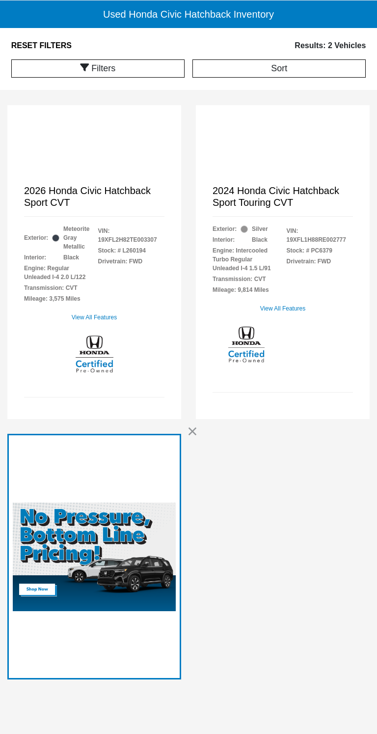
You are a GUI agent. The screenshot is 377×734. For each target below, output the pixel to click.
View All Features (94, 317)
